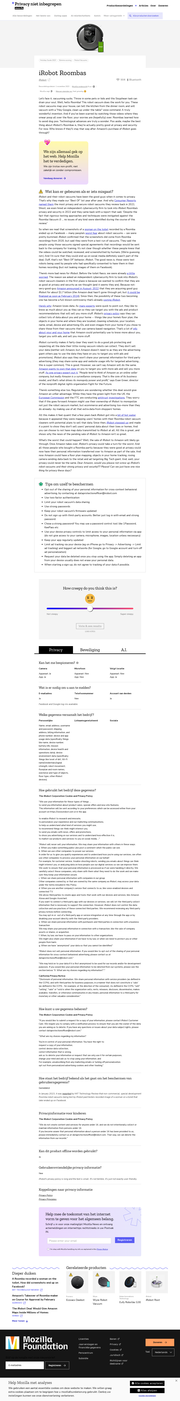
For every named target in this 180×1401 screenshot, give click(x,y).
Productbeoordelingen (120, 5)
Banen (113, 1339)
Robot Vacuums (81, 60)
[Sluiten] (176, 1381)
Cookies (114, 1349)
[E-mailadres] (25, 1365)
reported (66, 1093)
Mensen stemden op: (64, 91)
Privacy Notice (102, 1249)
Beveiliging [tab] (90, 649)
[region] (90, 1389)
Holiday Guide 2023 (48, 60)
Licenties (84, 1339)
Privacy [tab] (56, 649)
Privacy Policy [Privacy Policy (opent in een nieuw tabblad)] (46, 1195)
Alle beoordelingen (22, 15)
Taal (147, 1351)
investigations (117, 397)
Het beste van (43, 15)
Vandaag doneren (54, 178)
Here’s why (45, 306)
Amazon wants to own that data (57, 369)
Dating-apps (60, 15)
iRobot (43, 80)
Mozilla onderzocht (79, 86)
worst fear (91, 233)
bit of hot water (126, 415)
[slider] (90, 609)
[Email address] (79, 1241)
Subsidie (83, 1358)
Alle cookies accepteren (149, 1383)
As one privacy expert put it (61, 372)
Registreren (125, 1240)
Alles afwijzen (149, 1390)
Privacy (114, 1344)
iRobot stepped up (118, 422)
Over (153, 5)
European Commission (51, 397)
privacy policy (111, 313)
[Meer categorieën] (116, 16)
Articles (143, 5)
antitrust (103, 397)
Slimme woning (65, 60)
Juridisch (115, 1355)
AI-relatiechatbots (80, 15)
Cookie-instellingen (147, 1396)
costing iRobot (111, 300)
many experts (87, 306)
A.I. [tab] (124, 649)
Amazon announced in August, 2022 (78, 288)
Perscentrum (86, 1353)
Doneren (163, 5)
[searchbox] (147, 16)
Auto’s (97, 15)
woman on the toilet (96, 229)
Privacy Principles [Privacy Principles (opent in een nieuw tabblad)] (48, 1199)
